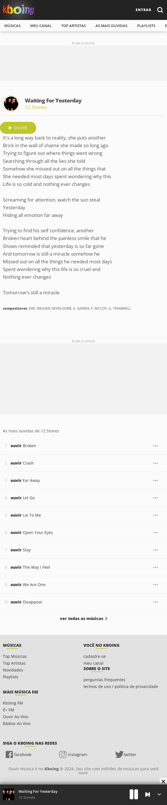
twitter (130, 754)
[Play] (134, 794)
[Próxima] (147, 794)
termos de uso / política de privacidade (121, 686)
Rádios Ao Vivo (16, 723)
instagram (77, 754)
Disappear (26, 602)
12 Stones (36, 107)
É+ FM (8, 709)
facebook (22, 754)
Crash (22, 463)
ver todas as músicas (81, 619)
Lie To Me (26, 515)
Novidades (13, 670)
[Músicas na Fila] (159, 794)
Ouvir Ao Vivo (15, 716)
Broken (23, 445)
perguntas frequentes (104, 679)
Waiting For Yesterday (38, 791)
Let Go (23, 497)
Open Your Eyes (32, 532)
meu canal (41, 25)
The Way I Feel (30, 567)
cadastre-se (95, 656)
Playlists (10, 676)
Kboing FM (13, 703)
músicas (12, 25)
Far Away (25, 480)
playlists (146, 25)
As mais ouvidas (111, 25)
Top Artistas (14, 663)
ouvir (20, 127)
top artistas (73, 25)
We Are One (28, 584)
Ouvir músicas (18, 10)
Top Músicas (15, 656)
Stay (21, 550)
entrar (143, 9)
